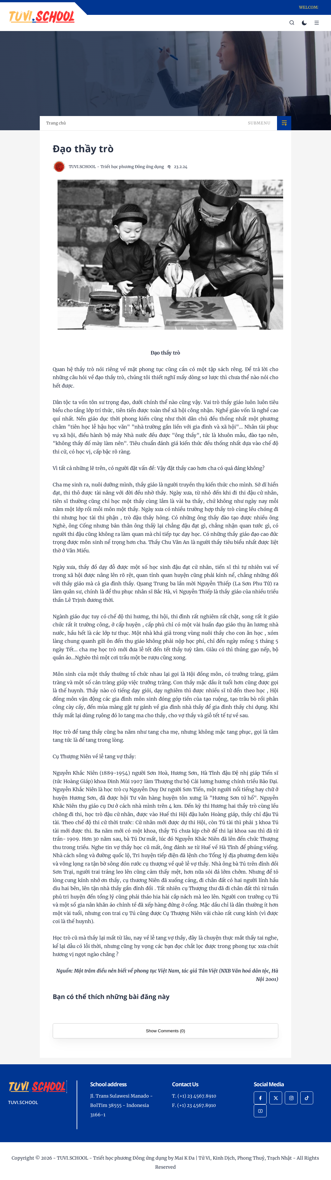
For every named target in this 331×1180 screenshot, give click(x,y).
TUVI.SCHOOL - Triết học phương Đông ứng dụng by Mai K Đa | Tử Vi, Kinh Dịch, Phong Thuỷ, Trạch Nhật (174, 1158)
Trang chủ (56, 123)
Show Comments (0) (165, 1030)
